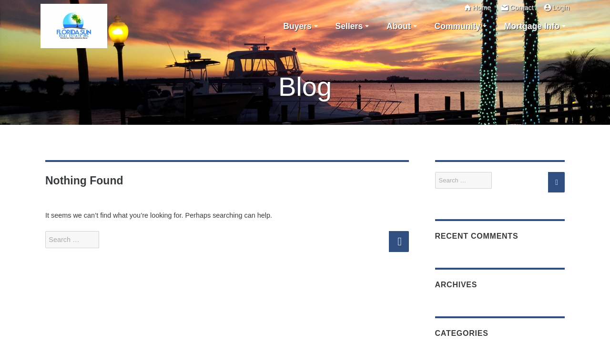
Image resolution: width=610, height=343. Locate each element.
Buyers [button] (297, 26)
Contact (517, 7)
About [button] (398, 26)
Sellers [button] (349, 26)
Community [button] (457, 26)
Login (556, 7)
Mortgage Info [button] (531, 26)
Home (477, 7)
